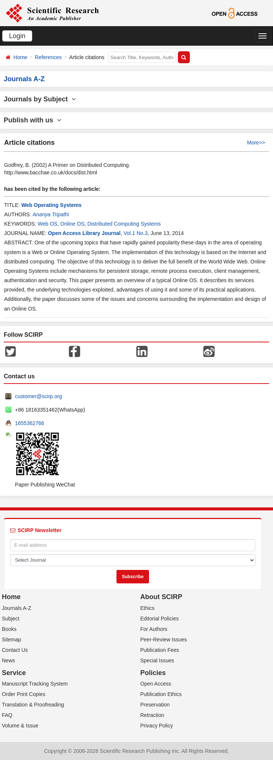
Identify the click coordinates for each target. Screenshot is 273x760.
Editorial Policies (159, 619)
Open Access (156, 684)
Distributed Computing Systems (124, 224)
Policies (153, 673)
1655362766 (29, 423)
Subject (10, 619)
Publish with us (32, 120)
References (48, 57)
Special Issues (157, 660)
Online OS (72, 224)
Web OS (47, 224)
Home (20, 57)
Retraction (152, 715)
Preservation (155, 705)
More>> (256, 143)
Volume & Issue (20, 726)
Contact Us (15, 650)
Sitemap (11, 640)
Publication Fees (159, 650)
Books (9, 629)
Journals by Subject (40, 99)
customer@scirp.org (38, 396)
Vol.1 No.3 (136, 233)
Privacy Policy (156, 726)
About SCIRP (161, 597)
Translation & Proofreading (33, 705)
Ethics (147, 608)
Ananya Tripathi (51, 214)
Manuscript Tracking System (35, 684)
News (8, 660)
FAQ (7, 715)
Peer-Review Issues (163, 640)
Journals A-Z (16, 608)
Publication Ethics (161, 694)
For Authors (153, 629)
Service (14, 673)
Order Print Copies (23, 694)
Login (17, 36)
